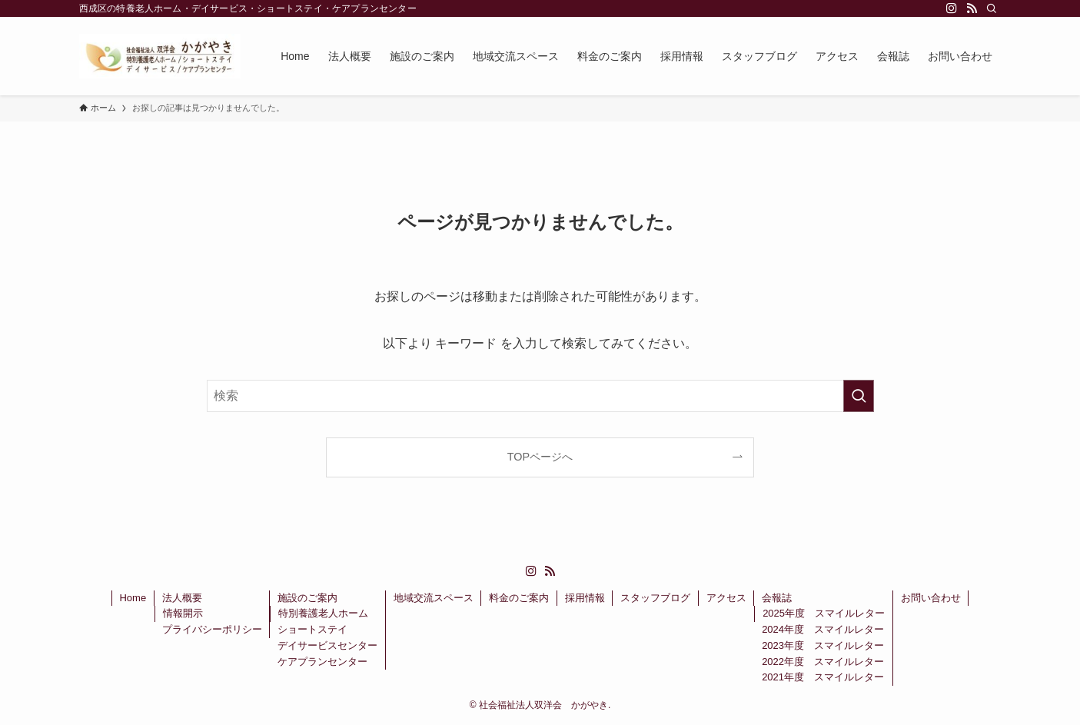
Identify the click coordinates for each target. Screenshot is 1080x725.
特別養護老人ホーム (323, 613)
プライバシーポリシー (212, 629)
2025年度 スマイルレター (824, 613)
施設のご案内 (307, 598)
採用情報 (585, 598)
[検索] (992, 8)
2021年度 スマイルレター (823, 677)
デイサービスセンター (327, 645)
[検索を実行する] (858, 396)
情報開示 (183, 613)
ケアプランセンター (322, 661)
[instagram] (952, 8)
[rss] (972, 8)
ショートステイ (312, 629)
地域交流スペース (434, 598)
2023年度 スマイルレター (823, 645)
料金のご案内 (519, 598)
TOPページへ (540, 457)
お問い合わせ (931, 598)
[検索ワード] (540, 396)
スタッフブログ (655, 598)
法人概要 (182, 598)
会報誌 (777, 598)
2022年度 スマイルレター (823, 661)
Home (132, 598)
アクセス (726, 598)
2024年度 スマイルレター (823, 629)
